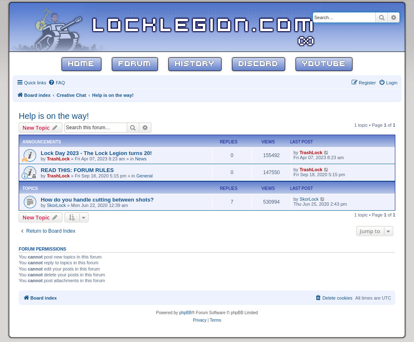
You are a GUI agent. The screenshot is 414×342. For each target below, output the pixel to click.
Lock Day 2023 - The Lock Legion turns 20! (96, 153)
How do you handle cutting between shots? (97, 200)
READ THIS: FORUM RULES (77, 170)
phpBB (185, 312)
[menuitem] (56, 83)
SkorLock (56, 205)
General (144, 175)
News (141, 158)
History (195, 64)
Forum (134, 64)
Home (81, 64)
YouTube (324, 64)
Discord (258, 64)
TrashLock (58, 158)
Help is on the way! (54, 116)
